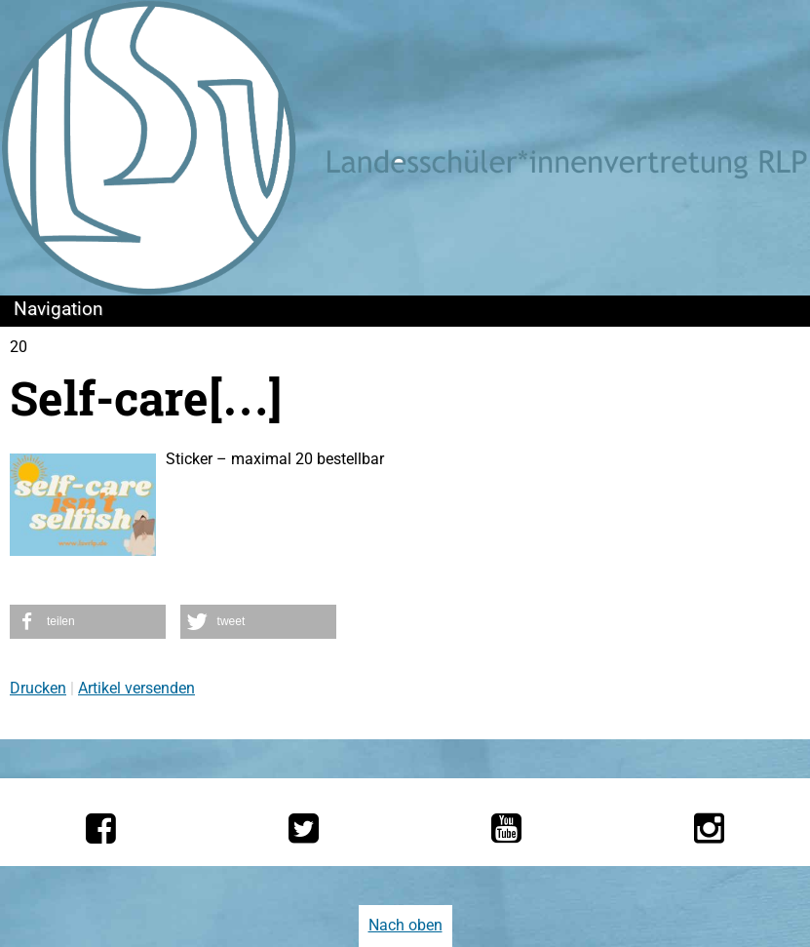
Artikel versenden (136, 688)
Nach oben (405, 925)
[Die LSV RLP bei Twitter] (304, 828)
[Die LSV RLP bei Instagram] (709, 828)
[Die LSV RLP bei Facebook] (101, 828)
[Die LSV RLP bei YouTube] (506, 828)
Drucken (38, 688)
